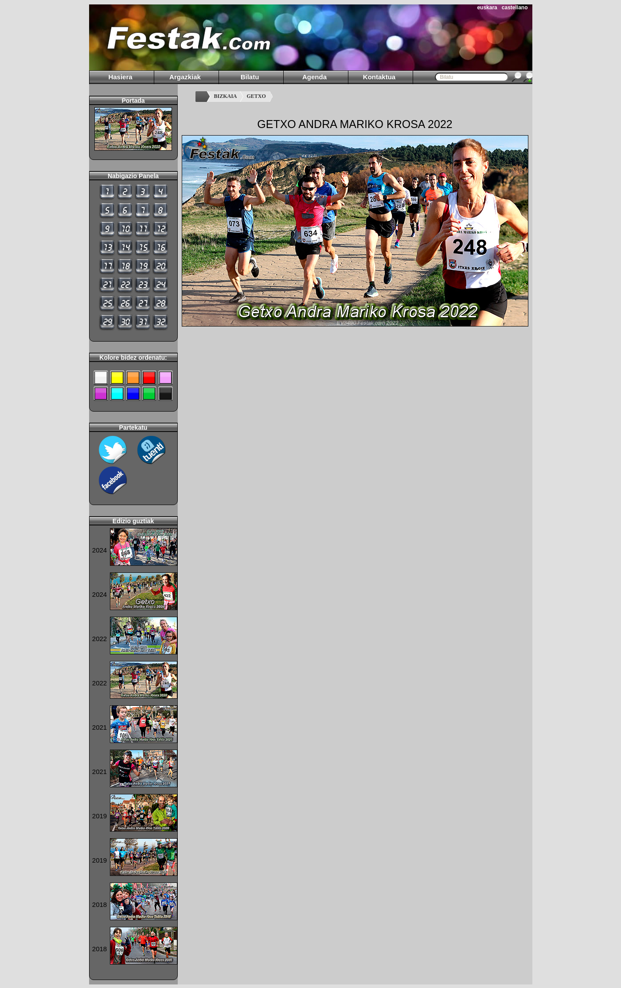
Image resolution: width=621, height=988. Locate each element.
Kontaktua (379, 77)
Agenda (314, 77)
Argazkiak (185, 77)
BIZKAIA (225, 96)
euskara (487, 7)
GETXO (256, 96)
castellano (515, 7)
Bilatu (250, 77)
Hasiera (120, 77)
